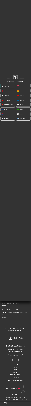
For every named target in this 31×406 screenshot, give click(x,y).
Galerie (15, 367)
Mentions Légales (15, 380)
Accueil (15, 364)
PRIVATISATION (15, 375)
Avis (15, 369)
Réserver (5, 404)
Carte (15, 372)
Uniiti (17, 395)
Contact (15, 377)
